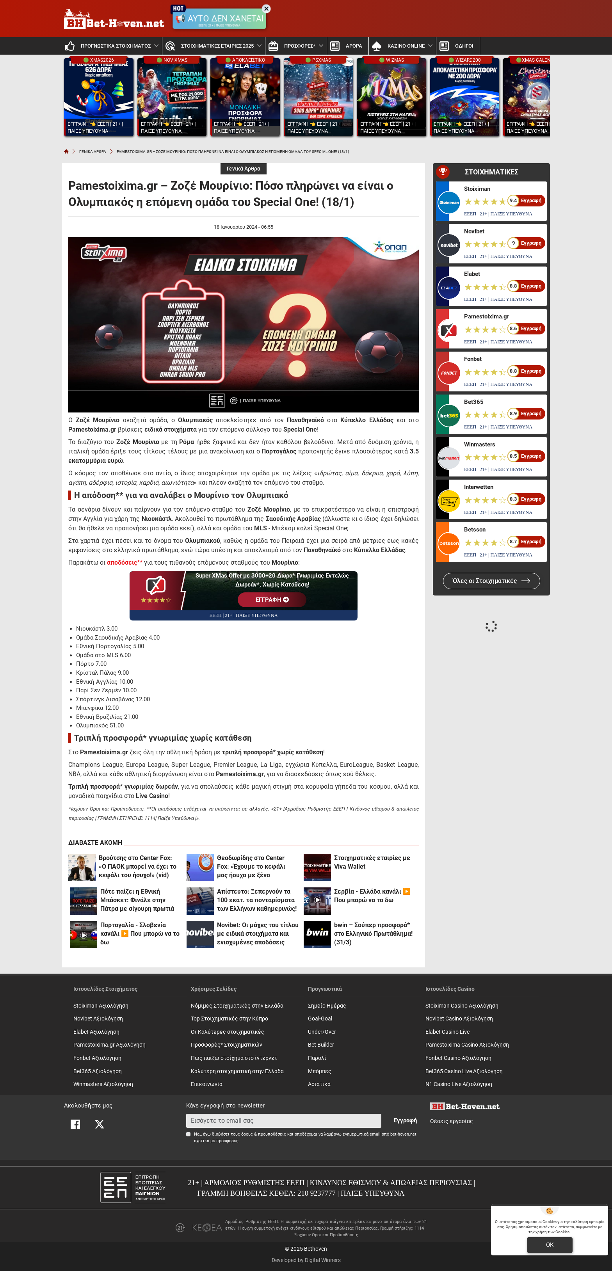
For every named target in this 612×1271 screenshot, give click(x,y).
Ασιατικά (319, 1084)
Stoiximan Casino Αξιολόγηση (461, 1006)
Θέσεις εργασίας (451, 1121)
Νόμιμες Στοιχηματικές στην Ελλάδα (237, 1006)
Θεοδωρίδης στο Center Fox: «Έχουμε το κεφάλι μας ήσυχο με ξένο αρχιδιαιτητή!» (251, 867)
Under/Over (322, 1032)
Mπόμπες (319, 1071)
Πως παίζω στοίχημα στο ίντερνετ (234, 1058)
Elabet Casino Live (447, 1032)
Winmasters (479, 444)
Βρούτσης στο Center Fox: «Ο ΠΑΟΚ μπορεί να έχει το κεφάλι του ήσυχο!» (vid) (137, 866)
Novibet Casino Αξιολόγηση (459, 1018)
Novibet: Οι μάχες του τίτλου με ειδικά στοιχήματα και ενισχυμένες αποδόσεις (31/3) (258, 934)
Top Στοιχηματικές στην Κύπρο (229, 1018)
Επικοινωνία (206, 1084)
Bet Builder (321, 1045)
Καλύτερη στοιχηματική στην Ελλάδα (237, 1071)
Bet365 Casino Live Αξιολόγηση (464, 1071)
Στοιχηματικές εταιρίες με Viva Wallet (372, 862)
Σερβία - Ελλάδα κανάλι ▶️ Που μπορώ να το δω (372, 896)
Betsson (475, 529)
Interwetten (478, 487)
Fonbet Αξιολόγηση (97, 1058)
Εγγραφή (405, 1120)
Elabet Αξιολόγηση (96, 1032)
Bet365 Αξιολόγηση (97, 1071)
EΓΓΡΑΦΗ (272, 599)
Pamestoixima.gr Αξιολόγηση (109, 1045)
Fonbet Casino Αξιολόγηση (458, 1058)
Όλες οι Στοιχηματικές (491, 581)
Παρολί (317, 1058)
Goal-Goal (320, 1018)
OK (549, 1244)
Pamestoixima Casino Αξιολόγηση (467, 1045)
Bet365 (474, 401)
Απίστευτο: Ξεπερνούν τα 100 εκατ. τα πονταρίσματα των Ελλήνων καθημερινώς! (257, 900)
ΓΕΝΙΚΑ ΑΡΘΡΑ (92, 151)
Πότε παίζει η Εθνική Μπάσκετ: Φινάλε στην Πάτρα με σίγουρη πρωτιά (137, 900)
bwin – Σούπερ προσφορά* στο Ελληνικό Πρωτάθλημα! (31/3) (373, 933)
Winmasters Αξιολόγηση (103, 1084)
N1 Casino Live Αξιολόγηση (458, 1084)
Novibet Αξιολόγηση (98, 1018)
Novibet (474, 231)
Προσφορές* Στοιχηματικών (226, 1045)
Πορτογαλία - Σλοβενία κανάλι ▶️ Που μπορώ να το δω (140, 933)
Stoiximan (477, 188)
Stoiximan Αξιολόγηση (100, 1006)
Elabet (472, 273)
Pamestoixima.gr (486, 316)
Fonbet (473, 359)
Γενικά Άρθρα (243, 168)
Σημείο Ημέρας (327, 1006)
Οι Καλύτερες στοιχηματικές (227, 1032)
